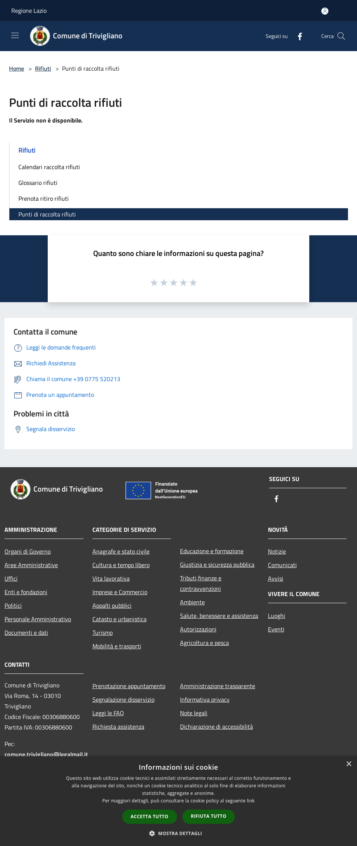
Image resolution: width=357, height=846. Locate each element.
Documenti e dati (26, 632)
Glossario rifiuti (37, 182)
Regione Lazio (29, 10)
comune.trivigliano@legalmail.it (46, 754)
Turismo (102, 632)
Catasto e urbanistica (119, 619)
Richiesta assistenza (118, 726)
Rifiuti (43, 68)
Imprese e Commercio (119, 591)
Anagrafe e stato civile (121, 551)
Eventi (276, 629)
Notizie (277, 551)
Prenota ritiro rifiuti (43, 198)
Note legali (193, 712)
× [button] (348, 764)
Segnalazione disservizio (123, 699)
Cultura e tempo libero (121, 564)
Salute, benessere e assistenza (219, 615)
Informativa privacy (205, 699)
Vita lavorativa (111, 578)
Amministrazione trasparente (217, 685)
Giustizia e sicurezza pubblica (217, 564)
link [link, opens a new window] (251, 801)
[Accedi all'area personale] (325, 11)
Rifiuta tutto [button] (209, 816)
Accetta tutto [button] (149, 816)
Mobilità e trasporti (116, 646)
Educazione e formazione (212, 550)
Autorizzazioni (198, 629)
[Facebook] (296, 36)
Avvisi (275, 578)
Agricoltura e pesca (204, 642)
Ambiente (192, 602)
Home (16, 68)
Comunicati (282, 564)
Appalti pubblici (112, 605)
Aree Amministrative (31, 564)
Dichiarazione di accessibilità (216, 726)
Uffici (11, 578)
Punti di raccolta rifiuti (47, 214)
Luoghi (276, 615)
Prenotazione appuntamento (128, 685)
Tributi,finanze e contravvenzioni (200, 583)
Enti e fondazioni (26, 591)
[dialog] (178, 801)
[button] (178, 833)
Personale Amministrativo (38, 619)
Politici (13, 605)
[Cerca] (341, 36)
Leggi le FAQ (108, 712)
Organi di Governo (28, 551)
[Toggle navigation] (15, 35)
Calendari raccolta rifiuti (49, 166)
